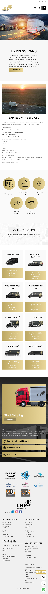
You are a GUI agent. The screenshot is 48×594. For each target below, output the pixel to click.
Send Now (10, 419)
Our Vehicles (16, 69)
